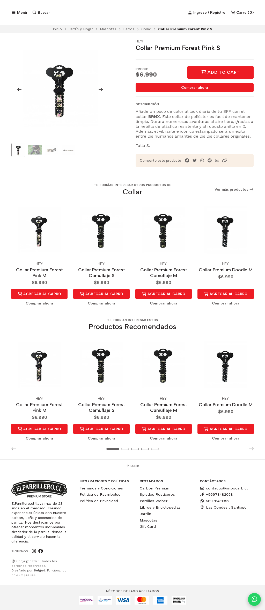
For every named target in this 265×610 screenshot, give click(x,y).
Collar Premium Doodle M (226, 270)
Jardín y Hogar (81, 30)
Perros (128, 30)
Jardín (145, 514)
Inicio (57, 30)
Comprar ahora (194, 88)
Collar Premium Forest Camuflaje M (163, 273)
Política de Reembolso (100, 495)
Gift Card (148, 527)
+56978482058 (216, 495)
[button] (224, 162)
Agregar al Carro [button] (39, 295)
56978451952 (214, 501)
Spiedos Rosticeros (157, 495)
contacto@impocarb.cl (224, 488)
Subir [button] (132, 466)
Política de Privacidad (99, 501)
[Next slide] (101, 90)
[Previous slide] (19, 90)
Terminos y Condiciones (101, 488)
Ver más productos (234, 190)
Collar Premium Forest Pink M (39, 273)
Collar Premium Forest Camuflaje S (101, 273)
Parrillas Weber (153, 501)
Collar (146, 30)
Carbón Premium (155, 488)
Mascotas (108, 30)
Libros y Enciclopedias (160, 507)
